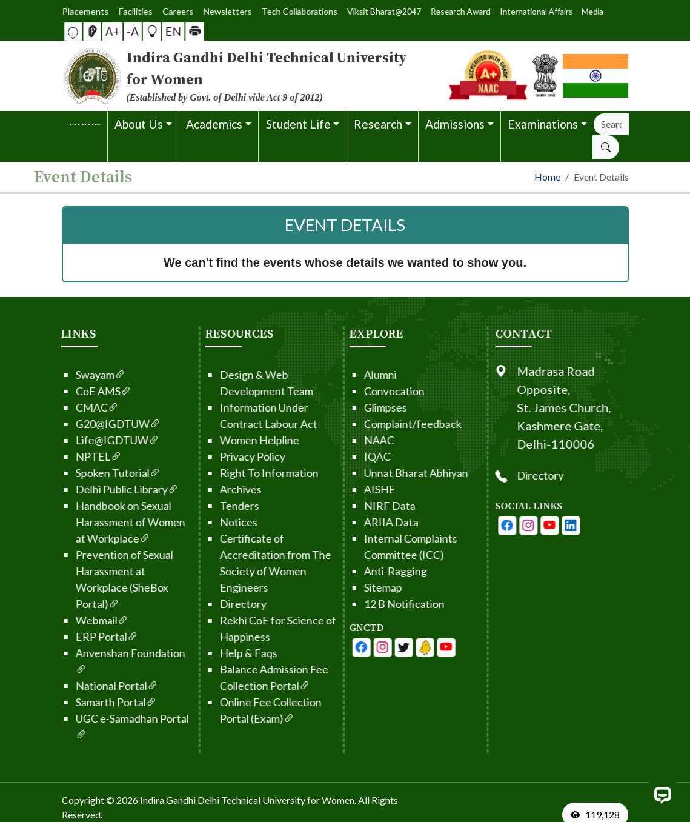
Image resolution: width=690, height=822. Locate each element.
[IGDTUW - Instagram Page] (548, 525)
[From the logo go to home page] (248, 75)
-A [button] (133, 31)
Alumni (360, 374)
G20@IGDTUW (98, 423)
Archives (221, 489)
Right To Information (249, 473)
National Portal (97, 685)
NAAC (359, 440)
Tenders (219, 505)
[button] (85, 31)
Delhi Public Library (107, 489)
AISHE (360, 489)
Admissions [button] (455, 124)
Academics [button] (214, 124)
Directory (223, 603)
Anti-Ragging (375, 571)
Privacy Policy (232, 456)
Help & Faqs (228, 653)
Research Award (434, 11)
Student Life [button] (298, 124)
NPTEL (79, 456)
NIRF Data (370, 505)
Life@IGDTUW (97, 440)
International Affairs (489, 11)
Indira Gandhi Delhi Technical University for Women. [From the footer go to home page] (248, 800)
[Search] (611, 124)
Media (530, 11)
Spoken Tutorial (98, 473)
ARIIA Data (371, 522)
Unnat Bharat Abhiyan (396, 473)
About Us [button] (138, 124)
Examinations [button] (543, 124)
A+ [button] (116, 31)
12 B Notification (384, 603)
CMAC (77, 407)
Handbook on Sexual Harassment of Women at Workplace (110, 522)
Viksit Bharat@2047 (374, 11)
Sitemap (363, 587)
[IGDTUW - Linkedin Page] (405, 647)
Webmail (82, 620)
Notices (218, 522)
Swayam (80, 374)
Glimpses (365, 407)
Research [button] (378, 124)
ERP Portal (87, 636)
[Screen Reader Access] (100, 31)
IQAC (357, 456)
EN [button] (165, 31)
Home (547, 176)
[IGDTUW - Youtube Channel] (384, 647)
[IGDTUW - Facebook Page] (342, 647)
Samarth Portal (96, 702)
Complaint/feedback (393, 423)
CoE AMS (83, 391)
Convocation (374, 391)
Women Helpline (239, 440)
